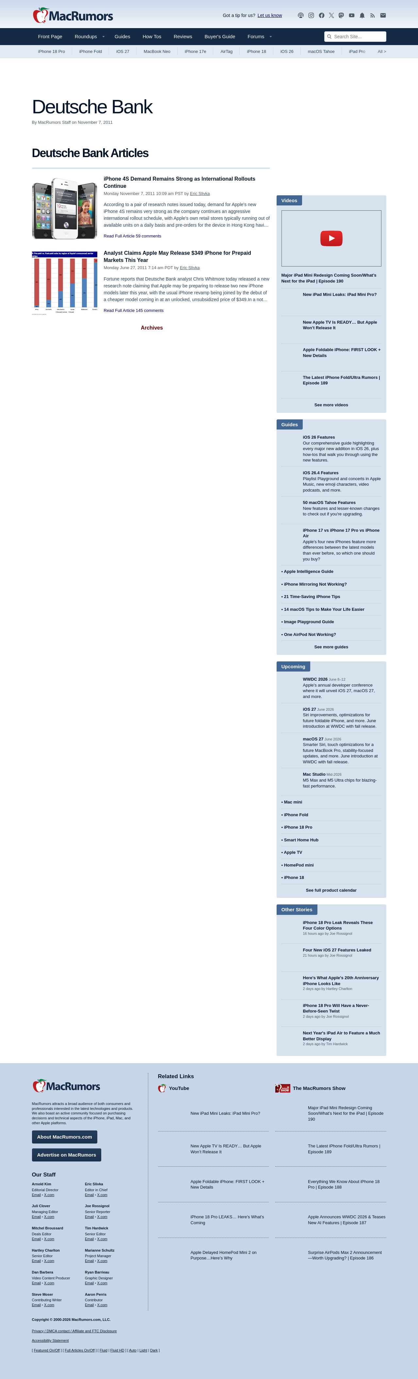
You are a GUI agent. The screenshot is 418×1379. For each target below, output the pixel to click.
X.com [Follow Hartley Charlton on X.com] (49, 1260)
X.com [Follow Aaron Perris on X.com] (102, 1304)
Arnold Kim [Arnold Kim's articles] (41, 1183)
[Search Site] (355, 36)
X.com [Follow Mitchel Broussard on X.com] (49, 1238)
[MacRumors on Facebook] (321, 15)
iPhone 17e (195, 51)
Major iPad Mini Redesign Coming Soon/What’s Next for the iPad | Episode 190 (346, 1112)
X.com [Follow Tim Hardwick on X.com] (102, 1238)
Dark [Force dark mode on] (154, 1351)
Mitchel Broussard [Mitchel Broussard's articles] (47, 1227)
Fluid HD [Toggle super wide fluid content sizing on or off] (117, 1351)
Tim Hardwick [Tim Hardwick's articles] (96, 1227)
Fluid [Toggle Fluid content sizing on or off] (103, 1351)
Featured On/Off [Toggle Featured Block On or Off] (47, 1351)
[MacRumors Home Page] (73, 15)
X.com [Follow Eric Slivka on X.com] (102, 1194)
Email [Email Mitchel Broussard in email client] (36, 1238)
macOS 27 (313, 739)
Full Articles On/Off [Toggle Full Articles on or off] (80, 1351)
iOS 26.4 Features (321, 472)
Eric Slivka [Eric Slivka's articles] (94, 1183)
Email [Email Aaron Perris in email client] (89, 1304)
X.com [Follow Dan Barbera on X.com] (49, 1282)
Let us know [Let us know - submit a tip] (270, 15)
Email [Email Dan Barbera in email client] (36, 1282)
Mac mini (293, 802)
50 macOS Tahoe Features (329, 502)
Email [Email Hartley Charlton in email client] (36, 1260)
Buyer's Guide (220, 36)
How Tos (152, 36)
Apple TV (293, 852)
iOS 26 (287, 51)
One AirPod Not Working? (310, 634)
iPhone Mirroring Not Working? (315, 584)
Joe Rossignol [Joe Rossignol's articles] (97, 1205)
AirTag (226, 51)
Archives (152, 328)
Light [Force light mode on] (143, 1351)
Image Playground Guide (309, 621)
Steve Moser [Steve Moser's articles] (42, 1293)
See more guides (331, 646)
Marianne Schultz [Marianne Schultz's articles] (99, 1249)
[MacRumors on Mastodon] (341, 15)
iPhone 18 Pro (51, 51)
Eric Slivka (200, 193)
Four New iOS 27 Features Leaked (337, 950)
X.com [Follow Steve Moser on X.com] (49, 1304)
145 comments (150, 310)
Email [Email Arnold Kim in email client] (36, 1194)
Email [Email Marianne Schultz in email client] (89, 1260)
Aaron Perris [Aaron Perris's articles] (95, 1293)
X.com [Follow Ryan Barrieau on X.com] (102, 1282)
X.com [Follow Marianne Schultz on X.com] (102, 1260)
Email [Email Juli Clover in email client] (36, 1216)
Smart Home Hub (301, 839)
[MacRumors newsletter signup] (383, 15)
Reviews (183, 36)
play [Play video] (331, 238)
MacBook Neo (157, 51)
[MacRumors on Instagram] (311, 15)
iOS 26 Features (319, 437)
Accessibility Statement (50, 1341)
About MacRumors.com (64, 1136)
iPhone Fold (90, 51)
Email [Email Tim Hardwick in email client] (89, 1238)
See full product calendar (331, 890)
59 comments (148, 236)
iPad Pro (357, 51)
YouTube (179, 1087)
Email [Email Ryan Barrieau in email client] (89, 1282)
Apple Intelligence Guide (308, 571)
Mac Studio (314, 774)
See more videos (331, 404)
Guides (122, 36)
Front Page (50, 36)
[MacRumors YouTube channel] (351, 15)
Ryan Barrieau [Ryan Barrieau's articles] (97, 1271)
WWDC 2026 (315, 679)
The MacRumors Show (319, 1087)
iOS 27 (122, 51)
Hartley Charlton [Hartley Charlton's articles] (46, 1249)
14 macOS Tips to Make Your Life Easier (324, 609)
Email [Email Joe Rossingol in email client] (89, 1216)
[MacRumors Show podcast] (300, 15)
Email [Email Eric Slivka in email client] (89, 1194)
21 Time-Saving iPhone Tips (312, 596)
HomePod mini (299, 865)
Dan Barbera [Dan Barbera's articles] (42, 1271)
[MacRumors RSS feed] (372, 15)
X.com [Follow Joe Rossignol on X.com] (102, 1216)
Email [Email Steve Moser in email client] (36, 1304)
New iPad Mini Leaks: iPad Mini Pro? (340, 294)
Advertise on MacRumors (66, 1154)
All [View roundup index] (382, 51)
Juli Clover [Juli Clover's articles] (41, 1205)
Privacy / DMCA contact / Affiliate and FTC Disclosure (74, 1331)
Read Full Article (119, 236)
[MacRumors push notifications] (362, 15)
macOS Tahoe (321, 51)
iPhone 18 (256, 51)
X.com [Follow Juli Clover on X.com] (49, 1216)
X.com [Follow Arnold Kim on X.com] (49, 1194)
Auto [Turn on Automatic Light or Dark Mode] (133, 1351)
